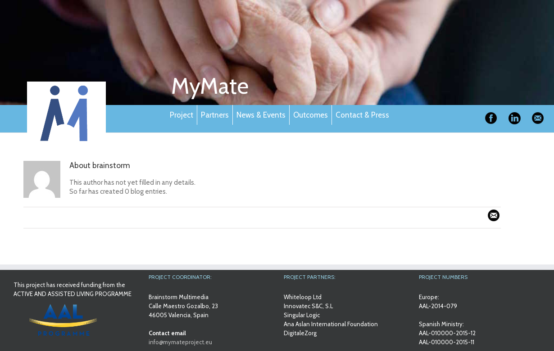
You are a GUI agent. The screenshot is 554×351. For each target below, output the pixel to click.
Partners (215, 114)
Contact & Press (362, 114)
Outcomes (310, 114)
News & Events (261, 114)
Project (181, 114)
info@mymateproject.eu (180, 342)
